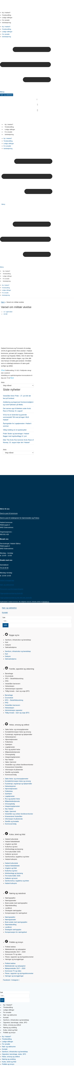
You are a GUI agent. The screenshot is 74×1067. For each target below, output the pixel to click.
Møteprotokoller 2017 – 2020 (15, 952)
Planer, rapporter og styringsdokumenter (19, 957)
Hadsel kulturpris (11, 859)
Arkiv (3, 382)
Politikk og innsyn (9, 1032)
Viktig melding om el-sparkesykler (15, 430)
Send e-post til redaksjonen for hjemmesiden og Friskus (19, 518)
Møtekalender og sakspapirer (15, 949)
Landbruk (8, 908)
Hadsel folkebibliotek (12, 841)
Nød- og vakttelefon (9, 608)
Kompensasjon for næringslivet (16, 913)
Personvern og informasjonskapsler (11, 589)
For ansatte (6, 20)
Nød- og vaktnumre (10, 1015)
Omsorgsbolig (10, 754)
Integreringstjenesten (12, 757)
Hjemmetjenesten (11, 739)
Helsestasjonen (10, 737)
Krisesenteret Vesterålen (13, 767)
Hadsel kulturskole (11, 839)
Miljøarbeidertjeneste (12, 752)
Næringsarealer (10, 900)
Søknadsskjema (10, 647)
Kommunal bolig (11, 774)
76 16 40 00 (4, 568)
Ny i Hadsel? (6, 12)
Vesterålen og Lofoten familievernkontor (19, 764)
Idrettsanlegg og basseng (14, 849)
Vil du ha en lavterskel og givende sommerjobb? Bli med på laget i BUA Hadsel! (16, 417)
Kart (6, 642)
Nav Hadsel (9, 759)
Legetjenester (10, 747)
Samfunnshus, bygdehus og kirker (17, 857)
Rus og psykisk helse (12, 749)
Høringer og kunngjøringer (14, 959)
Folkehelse (9, 742)
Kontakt (5, 612)
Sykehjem (8, 744)
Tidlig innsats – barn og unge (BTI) (17, 691)
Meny (2, 92)
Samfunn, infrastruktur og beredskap (18, 640)
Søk (3, 617)
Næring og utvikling (10, 1027)
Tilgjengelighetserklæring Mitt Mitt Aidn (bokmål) (16, 597)
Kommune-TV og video (13, 954)
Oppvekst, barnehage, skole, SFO (15, 1022)
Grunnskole (9, 676)
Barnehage (9, 673)
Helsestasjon (9, 686)
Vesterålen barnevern (12, 684)
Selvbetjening (6, 22)
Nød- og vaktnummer (7, 584)
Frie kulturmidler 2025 (13, 852)
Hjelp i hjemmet (10, 762)
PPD (6, 681)
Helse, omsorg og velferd (12, 1025)
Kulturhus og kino (11, 847)
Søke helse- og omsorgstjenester (17, 729)
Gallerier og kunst (11, 854)
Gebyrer (8, 645)
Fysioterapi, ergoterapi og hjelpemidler (18, 734)
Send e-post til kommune (9, 513)
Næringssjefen (10, 898)
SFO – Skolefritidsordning (14, 678)
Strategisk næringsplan (13, 910)
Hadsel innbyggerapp (7, 580)
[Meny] (25, 89)
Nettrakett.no (45, 601)
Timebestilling (6, 15)
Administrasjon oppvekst (13, 689)
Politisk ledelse (10, 947)
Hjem (3, 302)
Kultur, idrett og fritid (10, 1030)
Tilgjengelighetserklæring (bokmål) (11, 593)
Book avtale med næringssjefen (16, 903)
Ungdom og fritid (11, 844)
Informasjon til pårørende (14, 769)
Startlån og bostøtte (12, 772)
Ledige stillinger (7, 17)
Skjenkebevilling (11, 905)
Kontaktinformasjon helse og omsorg (18, 732)
